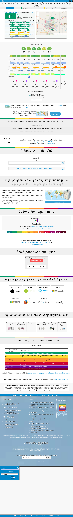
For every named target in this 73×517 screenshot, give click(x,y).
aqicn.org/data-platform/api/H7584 (42, 142)
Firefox (29, 319)
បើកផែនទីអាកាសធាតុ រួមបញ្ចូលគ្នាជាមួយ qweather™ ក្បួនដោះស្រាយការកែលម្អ (42, 469)
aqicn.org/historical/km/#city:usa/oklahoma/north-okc (36, 242)
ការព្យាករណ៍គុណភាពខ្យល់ (9, 476)
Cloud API (58, 319)
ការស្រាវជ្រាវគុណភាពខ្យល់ (9, 461)
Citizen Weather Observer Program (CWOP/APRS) (37, 496)
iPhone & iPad (15, 308)
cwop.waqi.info (50, 471)
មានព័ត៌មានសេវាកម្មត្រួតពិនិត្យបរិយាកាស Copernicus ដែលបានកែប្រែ (41, 474)
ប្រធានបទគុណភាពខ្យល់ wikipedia (36, 427)
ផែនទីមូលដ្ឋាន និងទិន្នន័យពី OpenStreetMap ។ (40, 482)
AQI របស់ (12, 12)
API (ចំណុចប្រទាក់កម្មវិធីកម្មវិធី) (10, 479)
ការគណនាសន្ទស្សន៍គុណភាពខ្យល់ (10, 475)
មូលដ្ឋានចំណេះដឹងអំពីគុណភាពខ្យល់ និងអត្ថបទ (12, 464)
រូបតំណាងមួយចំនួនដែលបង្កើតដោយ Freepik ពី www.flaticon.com (39, 477)
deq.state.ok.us (59, 105)
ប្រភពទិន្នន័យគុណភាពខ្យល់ (9, 473)
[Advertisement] (36, 257)
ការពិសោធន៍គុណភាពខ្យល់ (9, 465)
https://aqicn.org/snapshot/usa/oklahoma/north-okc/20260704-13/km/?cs (36, 131)
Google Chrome (15, 319)
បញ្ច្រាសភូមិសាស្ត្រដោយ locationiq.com (39, 480)
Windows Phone (43, 308)
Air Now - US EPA (37, 498)
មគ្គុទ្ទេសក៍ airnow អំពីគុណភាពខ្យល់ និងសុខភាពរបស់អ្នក (58, 427)
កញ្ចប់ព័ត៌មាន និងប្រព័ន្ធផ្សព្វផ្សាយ (10, 458)
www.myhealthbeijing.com (60, 433)
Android (29, 308)
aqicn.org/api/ (51, 143)
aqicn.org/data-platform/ (36, 244)
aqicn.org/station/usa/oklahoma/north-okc (42, 228)
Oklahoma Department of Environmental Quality (37, 497)
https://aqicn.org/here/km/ (36, 125)
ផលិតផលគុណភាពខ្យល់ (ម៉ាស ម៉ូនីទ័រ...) (11, 478)
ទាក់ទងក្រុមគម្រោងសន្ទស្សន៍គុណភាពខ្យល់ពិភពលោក (14, 456)
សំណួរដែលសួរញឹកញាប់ (8, 470)
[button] (52, 18)
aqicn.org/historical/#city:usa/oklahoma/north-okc (42, 226)
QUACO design (34, 486)
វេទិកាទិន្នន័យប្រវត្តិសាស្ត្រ (8, 481)
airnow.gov (25, 107)
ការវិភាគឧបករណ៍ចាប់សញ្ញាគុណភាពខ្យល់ (11, 467)
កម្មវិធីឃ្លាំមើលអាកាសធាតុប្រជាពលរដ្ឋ (38, 471)
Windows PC (58, 308)
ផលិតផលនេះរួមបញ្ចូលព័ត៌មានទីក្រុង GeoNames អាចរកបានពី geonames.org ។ (41, 465)
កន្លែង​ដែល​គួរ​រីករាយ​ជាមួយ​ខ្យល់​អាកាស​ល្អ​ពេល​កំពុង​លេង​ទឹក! (42, 484)
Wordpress (43, 319)
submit (48, 511)
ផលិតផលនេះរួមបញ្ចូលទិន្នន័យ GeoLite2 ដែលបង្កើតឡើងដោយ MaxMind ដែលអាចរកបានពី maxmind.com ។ (42, 462)
